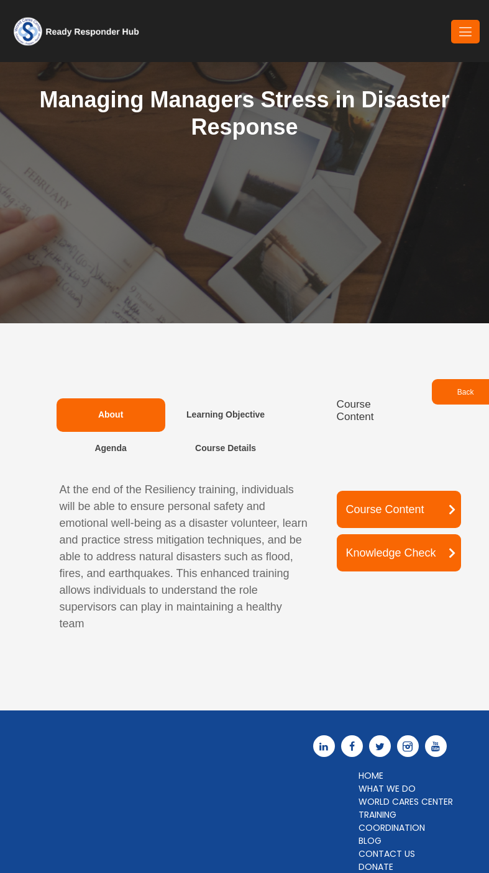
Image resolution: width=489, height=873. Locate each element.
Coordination (392, 828)
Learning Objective (225, 414)
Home (371, 775)
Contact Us (387, 854)
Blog (370, 841)
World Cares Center (406, 801)
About (110, 414)
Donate (376, 867)
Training (377, 814)
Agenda (110, 448)
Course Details (225, 448)
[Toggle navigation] (465, 31)
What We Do (387, 788)
